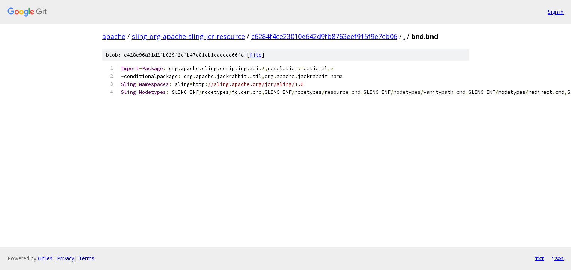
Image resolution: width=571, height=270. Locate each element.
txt (539, 258)
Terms (86, 258)
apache (113, 36)
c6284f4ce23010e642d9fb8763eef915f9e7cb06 (324, 36)
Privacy (65, 258)
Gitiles (45, 258)
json (558, 258)
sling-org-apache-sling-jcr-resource (188, 36)
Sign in (556, 11)
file (256, 55)
